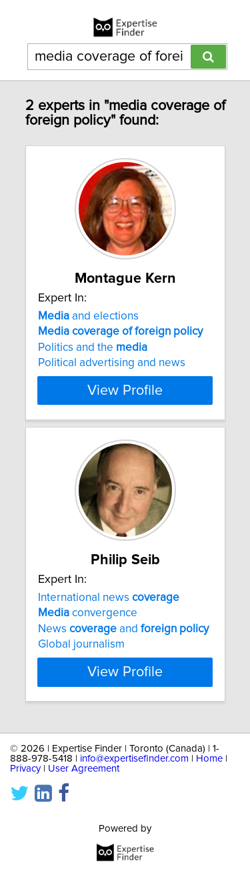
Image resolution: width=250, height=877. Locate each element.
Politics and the (92, 347)
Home (209, 759)
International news (108, 598)
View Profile (125, 390)
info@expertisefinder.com (134, 759)
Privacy (25, 769)
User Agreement (83, 769)
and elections (88, 316)
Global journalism (81, 644)
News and (123, 629)
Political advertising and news (111, 363)
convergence (87, 613)
